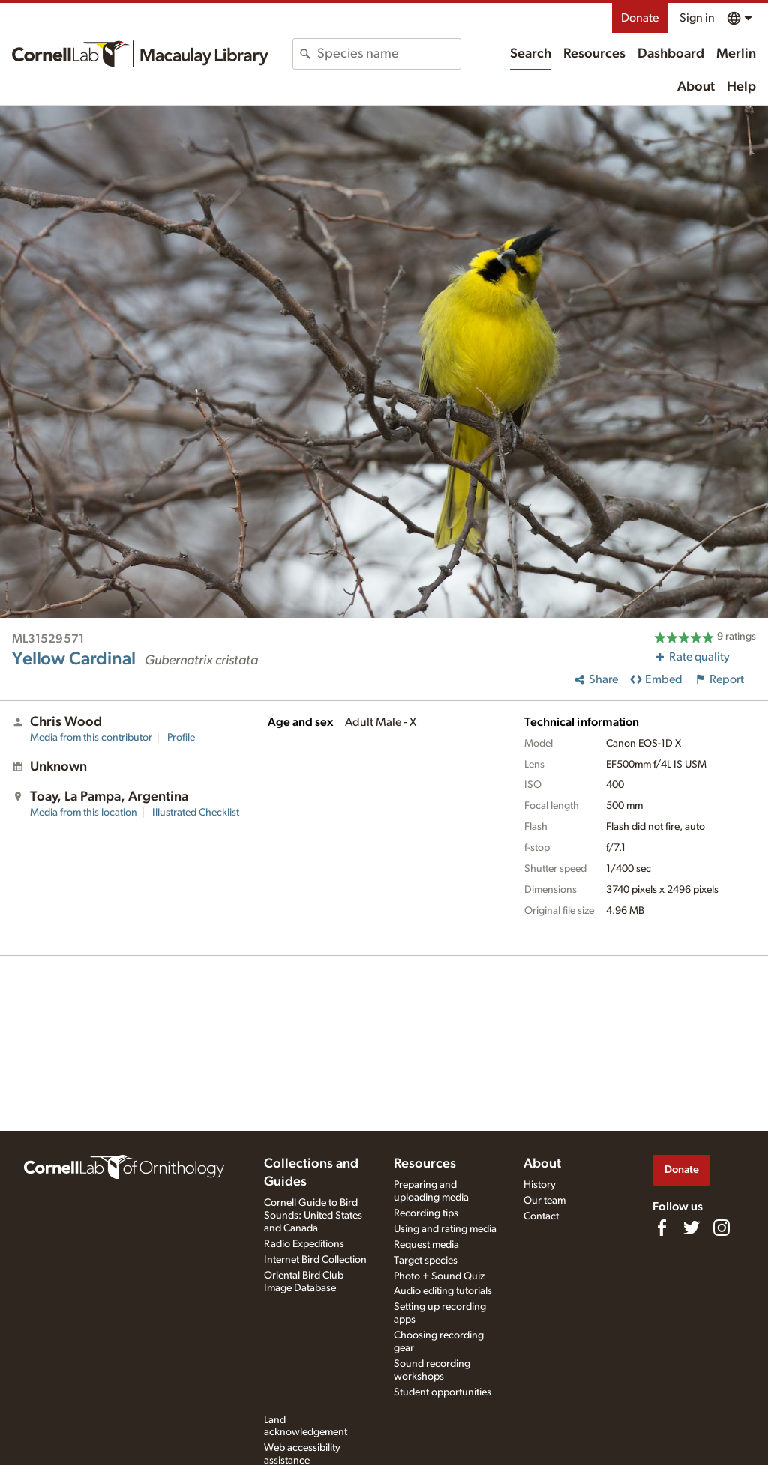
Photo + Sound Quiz (439, 1276)
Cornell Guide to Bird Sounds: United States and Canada (313, 1216)
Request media (426, 1245)
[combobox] (388, 54)
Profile (181, 737)
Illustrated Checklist (195, 812)
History (540, 1185)
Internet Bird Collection (315, 1260)
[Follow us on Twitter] (691, 1228)
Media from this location (83, 812)
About (696, 87)
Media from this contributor (91, 737)
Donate (639, 18)
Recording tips (426, 1213)
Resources (594, 54)
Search (530, 54)
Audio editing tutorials (443, 1291)
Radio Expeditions (304, 1244)
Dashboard (671, 54)
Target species (426, 1260)
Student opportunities (442, 1392)
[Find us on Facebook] (661, 1228)
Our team (545, 1200)
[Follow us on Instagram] (721, 1228)
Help (741, 87)
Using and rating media (445, 1229)
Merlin (736, 54)
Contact (541, 1216)
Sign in (697, 18)
